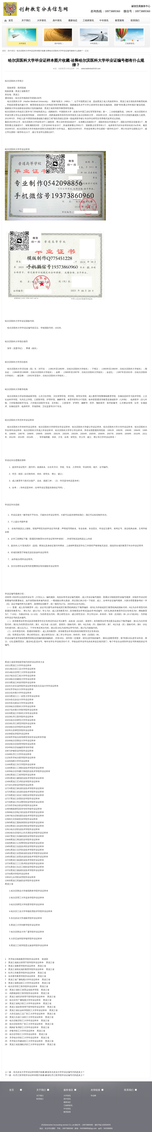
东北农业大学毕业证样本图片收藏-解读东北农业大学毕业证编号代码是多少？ (49, 1072)
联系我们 (135, 20)
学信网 (93, 1096)
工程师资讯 (88, 20)
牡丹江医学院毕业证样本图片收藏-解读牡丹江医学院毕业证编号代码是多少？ (49, 1075)
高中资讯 (57, 20)
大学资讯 (41, 20)
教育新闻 (119, 20)
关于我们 (26, 20)
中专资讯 (103, 20)
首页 (10, 20)
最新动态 (72, 20)
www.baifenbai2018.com (90, 69)
